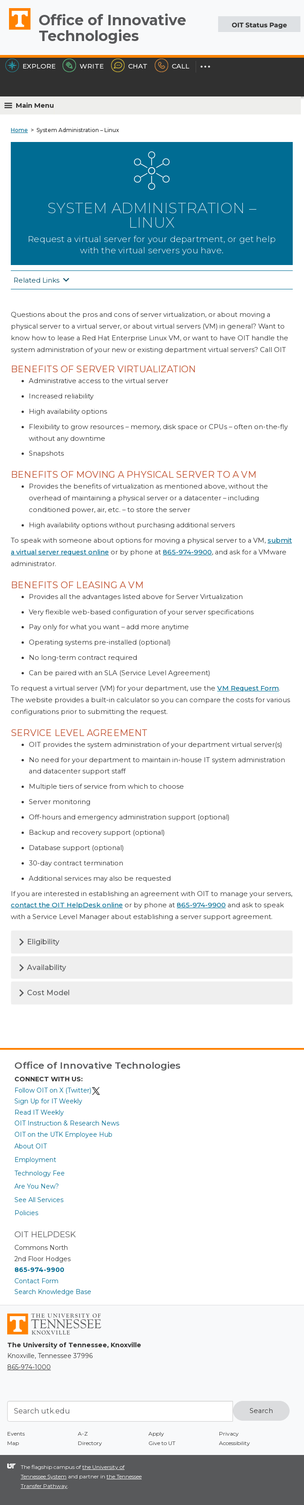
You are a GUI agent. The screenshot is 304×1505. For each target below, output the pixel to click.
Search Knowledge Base (52, 1292)
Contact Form (36, 1281)
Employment (35, 1160)
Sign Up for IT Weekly (48, 1101)
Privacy (229, 1433)
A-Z (83, 1433)
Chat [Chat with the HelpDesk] (129, 66)
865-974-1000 (29, 1367)
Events (16, 1433)
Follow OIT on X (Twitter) (57, 1090)
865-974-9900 (187, 552)
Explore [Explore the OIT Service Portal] (30, 66)
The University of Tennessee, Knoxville (15, 29)
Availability (42, 967)
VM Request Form (248, 688)
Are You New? (36, 1186)
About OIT (30, 1146)
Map (13, 1443)
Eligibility (38, 942)
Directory (90, 1443)
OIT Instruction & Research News (66, 1123)
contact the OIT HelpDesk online (67, 905)
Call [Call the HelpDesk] (172, 66)
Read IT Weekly (39, 1112)
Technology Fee (39, 1173)
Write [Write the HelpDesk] (83, 66)
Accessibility (234, 1443)
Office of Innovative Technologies (112, 28)
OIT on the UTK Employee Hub (63, 1134)
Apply (156, 1433)
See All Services (38, 1200)
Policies (26, 1213)
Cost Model (44, 992)
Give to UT (161, 1443)
